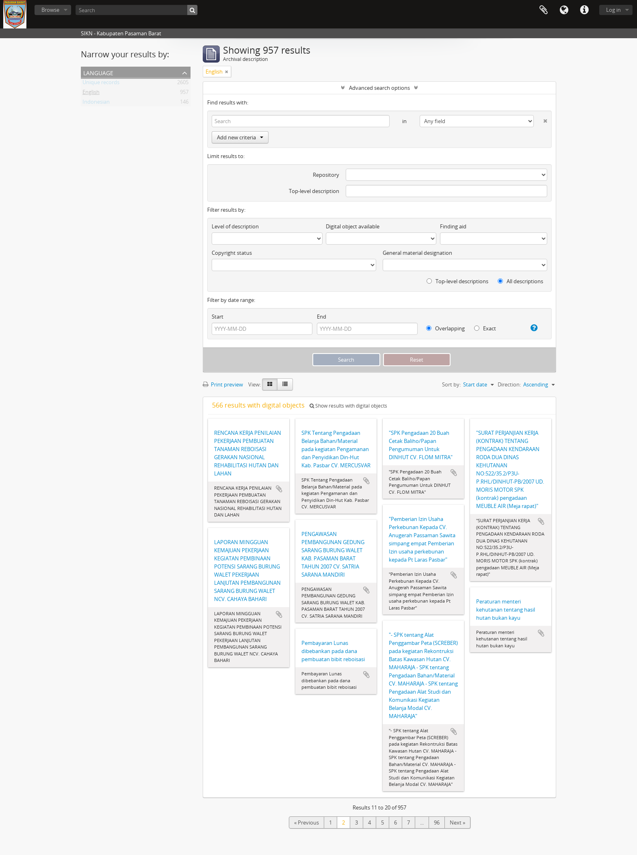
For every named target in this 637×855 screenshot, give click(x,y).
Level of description (235, 226)
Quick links (584, 10)
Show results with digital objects (348, 405)
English (91, 93)
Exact (485, 328)
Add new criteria (240, 137)
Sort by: (451, 384)
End (321, 316)
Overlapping (445, 328)
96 (437, 822)
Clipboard (543, 10)
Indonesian (96, 103)
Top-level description (314, 191)
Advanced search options (379, 87)
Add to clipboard (279, 489)
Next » (457, 822)
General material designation (417, 252)
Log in (613, 9)
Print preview (223, 384)
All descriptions (520, 281)
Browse (50, 9)
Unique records (100, 83)
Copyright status (232, 252)
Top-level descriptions (457, 281)
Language (564, 10)
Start (217, 316)
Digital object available (352, 226)
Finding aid (453, 226)
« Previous (306, 822)
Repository (326, 174)
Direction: (509, 384)
